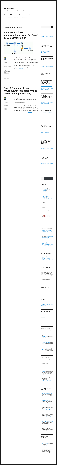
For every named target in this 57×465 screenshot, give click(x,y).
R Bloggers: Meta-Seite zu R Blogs (46, 302)
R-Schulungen (13, 14)
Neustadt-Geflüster (44, 345)
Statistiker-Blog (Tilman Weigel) (46, 380)
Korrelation (5, 72)
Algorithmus (6, 66)
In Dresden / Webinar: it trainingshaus (46, 99)
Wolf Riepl (5, 60)
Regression (44, 190)
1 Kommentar (6, 79)
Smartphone (6, 77)
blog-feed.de (43, 322)
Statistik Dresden (10, 8)
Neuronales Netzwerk (7, 74)
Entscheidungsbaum (7, 71)
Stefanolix (43, 349)
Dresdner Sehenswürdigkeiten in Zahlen (12, 17)
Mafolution (43, 371)
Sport (42, 192)
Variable (8, 78)
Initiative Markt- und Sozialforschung (47, 421)
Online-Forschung (6, 106)
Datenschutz (24, 17)
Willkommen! (6, 14)
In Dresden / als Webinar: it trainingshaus (47, 36)
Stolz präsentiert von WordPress (14, 460)
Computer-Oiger (44, 330)
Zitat (42, 202)
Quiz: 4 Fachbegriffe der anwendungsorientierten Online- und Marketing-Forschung (21, 91)
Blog (26, 14)
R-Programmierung (45, 189)
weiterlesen (21, 68)
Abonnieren (49, 178)
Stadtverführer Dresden (45, 445)
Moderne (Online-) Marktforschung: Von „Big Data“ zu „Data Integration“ (21, 35)
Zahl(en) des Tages (44, 195)
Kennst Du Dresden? (45, 336)
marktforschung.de (44, 359)
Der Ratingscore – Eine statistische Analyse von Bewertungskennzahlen (47, 237)
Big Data (9, 66)
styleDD (43, 350)
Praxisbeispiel (6, 63)
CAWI (5, 67)
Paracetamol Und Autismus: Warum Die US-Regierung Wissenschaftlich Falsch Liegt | (47, 231)
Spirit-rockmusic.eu (45, 443)
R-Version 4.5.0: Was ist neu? (46, 258)
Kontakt (30, 14)
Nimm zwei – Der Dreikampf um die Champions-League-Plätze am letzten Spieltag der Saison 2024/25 (47, 260)
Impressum (36, 14)
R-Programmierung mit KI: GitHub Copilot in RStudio (46, 246)
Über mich (21, 14)
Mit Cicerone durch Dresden (46, 342)
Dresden (44, 197)
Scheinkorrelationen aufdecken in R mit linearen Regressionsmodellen (47, 234)
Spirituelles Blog (44, 348)
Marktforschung (6, 73)
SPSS (43, 191)
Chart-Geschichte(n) (46, 196)
